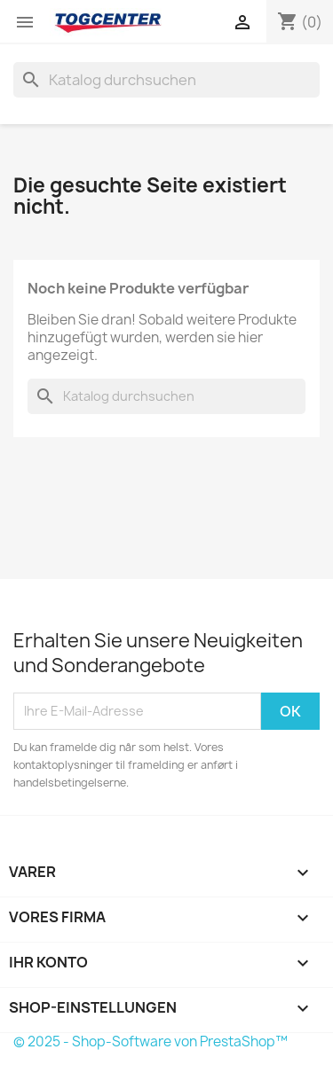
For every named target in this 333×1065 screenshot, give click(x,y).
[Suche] (166, 80)
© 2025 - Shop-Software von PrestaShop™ (150, 1041)
